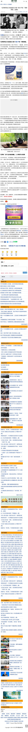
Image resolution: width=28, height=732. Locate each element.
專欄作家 (4, 681)
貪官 (11, 548)
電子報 (7, 714)
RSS (26, 716)
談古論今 (12, 703)
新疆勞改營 (8, 563)
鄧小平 (17, 41)
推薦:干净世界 (4, 718)
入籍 (21, 565)
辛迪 (2, 689)
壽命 (8, 573)
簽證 (16, 565)
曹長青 (21, 687)
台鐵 (16, 537)
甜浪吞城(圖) (4, 348)
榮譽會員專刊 (5, 344)
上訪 (8, 560)
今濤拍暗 (6, 683)
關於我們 (13, 714)
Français (12, 723)
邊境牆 (18, 545)
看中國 (4, 550)
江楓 (15, 687)
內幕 (3, 548)
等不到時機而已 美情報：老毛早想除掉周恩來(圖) (11, 284)
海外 (7, 567)
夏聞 (4, 685)
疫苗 (10, 543)
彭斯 (22, 545)
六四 (5, 543)
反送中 (8, 548)
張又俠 (8, 539)
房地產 (12, 554)
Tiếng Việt (16, 723)
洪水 (4, 541)
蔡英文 (10, 556)
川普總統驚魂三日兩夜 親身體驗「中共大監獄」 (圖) (12, 320)
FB (18, 550)
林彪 (15, 569)
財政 (18, 554)
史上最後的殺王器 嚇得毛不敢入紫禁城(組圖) (10, 291)
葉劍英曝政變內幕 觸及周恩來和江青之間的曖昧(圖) (12, 302)
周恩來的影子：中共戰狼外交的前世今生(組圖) (12, 436)
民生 (4, 567)
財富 (21, 554)
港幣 (10, 554)
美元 (15, 552)
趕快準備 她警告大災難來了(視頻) (9, 466)
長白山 (14, 561)
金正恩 (6, 545)
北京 (13, 556)
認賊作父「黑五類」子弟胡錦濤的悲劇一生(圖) (12, 430)
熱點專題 (4, 363)
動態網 (16, 720)
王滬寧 (11, 546)
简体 (24, 1)
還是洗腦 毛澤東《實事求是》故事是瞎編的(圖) (11, 289)
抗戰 (20, 567)
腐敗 (16, 548)
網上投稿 (12, 716)
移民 (4, 565)
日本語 (20, 723)
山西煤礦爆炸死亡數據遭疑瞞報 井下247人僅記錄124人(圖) (15, 404)
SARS (4, 563)
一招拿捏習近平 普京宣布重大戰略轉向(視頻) (10, 338)
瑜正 (12, 687)
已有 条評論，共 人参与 (7, 265)
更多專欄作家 (19, 691)
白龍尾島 (18, 561)
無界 (20, 720)
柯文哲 (12, 543)
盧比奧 (19, 535)
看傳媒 (25, 718)
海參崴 (4, 556)
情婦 (14, 548)
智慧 (14, 571)
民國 (15, 567)
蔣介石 (5, 569)
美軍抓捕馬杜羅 (4, 370)
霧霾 (13, 558)
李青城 (6, 687)
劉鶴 (9, 546)
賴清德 (16, 535)
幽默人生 (10, 571)
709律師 (5, 560)
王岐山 (9, 545)
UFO (20, 543)
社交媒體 (15, 550)
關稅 (16, 545)
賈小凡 (12, 683)
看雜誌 (19, 718)
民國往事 (7, 703)
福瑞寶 (8, 720)
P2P (11, 558)
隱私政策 (24, 714)
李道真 (16, 683)
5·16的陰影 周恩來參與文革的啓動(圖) (9, 451)
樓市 (16, 554)
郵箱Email (3, 710)
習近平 (4, 539)
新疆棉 (20, 539)
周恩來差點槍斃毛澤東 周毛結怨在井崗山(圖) (10, 297)
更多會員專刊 (19, 361)
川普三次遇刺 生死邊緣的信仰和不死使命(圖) (11, 352)
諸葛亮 (3, 571)
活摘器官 (19, 560)
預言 (21, 571)
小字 (26, 11)
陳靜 (9, 685)
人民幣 (20, 552)
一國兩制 (9, 550)
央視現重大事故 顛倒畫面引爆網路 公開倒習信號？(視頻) (15, 663)
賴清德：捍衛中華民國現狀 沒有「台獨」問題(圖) (11, 310)
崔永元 (18, 546)
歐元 (5, 554)
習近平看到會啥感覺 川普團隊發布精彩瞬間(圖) (11, 336)
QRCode (11, 241)
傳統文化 (4, 705)
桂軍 (18, 567)
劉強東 (16, 556)
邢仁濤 (9, 687)
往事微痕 (11, 541)
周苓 (7, 685)
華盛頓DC (16, 722)
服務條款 (18, 714)
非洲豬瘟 (5, 558)
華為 (3, 545)
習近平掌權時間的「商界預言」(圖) (9, 468)
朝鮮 (20, 550)
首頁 (1, 4)
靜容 (3, 687)
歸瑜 (19, 683)
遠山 (2, 685)
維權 (2, 560)
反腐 (18, 548)
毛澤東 (2, 35)
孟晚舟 (12, 545)
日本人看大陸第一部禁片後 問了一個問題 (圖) (11, 444)
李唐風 (11, 685)
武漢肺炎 (10, 535)
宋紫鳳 (2, 683)
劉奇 (17, 569)
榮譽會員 (19, 230)
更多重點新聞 (19, 425)
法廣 (12, 550)
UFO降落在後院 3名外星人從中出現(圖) (10, 620)
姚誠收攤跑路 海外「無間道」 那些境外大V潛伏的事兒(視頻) (15, 421)
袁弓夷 (7, 541)
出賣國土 (12, 539)
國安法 (19, 537)
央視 (21, 563)
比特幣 (2, 554)
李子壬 (17, 687)
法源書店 (15, 718)
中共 (10, 82)
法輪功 (11, 560)
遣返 (14, 565)
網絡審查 (15, 560)
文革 (10, 573)
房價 (22, 556)
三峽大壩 (16, 539)
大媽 (19, 556)
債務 (10, 552)
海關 (12, 565)
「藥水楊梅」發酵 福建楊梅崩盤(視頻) (10, 485)
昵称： (3, 262)
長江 (2, 541)
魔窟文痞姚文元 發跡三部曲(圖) (7, 286)
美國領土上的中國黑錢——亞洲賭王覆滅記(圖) (12, 346)
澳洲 (13, 567)
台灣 (8, 556)
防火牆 (20, 558)
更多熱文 (21, 598)
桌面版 (3, 714)
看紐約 (22, 718)
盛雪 (17, 685)
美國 (2, 546)
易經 (7, 571)
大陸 (9, 558)
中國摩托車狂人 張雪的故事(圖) (8, 350)
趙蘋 (19, 685)
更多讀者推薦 (24, 340)
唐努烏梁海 (10, 561)
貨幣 (17, 552)
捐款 (2, 716)
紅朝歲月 (10, 4)
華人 (2, 565)
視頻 (2, 637)
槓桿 (12, 552)
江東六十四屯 (4, 561)
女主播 (18, 563)
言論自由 (14, 563)
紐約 (13, 722)
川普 (13, 535)
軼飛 (21, 683)
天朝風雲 (3, 703)
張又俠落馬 (3, 367)
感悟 (16, 571)
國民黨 (13, 537)
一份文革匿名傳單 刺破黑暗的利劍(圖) (9, 295)
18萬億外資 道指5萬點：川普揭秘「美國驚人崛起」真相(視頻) (15, 669)
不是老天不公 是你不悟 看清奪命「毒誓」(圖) (11, 478)
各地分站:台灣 (8, 722)
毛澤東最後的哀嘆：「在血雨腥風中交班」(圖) (11, 300)
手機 (18, 571)
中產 (2, 556)
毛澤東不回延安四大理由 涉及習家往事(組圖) (10, 304)
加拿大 (2, 552)
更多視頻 (21, 679)
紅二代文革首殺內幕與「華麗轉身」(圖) (10, 438)
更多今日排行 (19, 495)
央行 (8, 552)
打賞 (20, 11)
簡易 (10, 683)
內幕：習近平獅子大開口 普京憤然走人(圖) (10, 333)
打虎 (21, 548)
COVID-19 (4, 537)
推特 (22, 716)
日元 (8, 554)
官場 (2, 550)
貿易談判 (5, 546)
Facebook (18, 716)
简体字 (8, 723)
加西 (22, 722)
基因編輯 (16, 558)
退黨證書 (13, 720)
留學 (9, 565)
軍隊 (22, 93)
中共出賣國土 (16, 541)
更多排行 (21, 635)
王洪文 (25, 53)
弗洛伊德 (17, 543)
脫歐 (5, 552)
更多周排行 (20, 531)
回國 (19, 565)
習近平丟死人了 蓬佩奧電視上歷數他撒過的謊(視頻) (12, 322)
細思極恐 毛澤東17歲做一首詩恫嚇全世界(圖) (10, 293)
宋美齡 (8, 569)
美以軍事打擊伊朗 (5, 365)
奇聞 (2, 573)
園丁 (15, 685)
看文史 (5, 4)
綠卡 (2, 567)
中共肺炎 (3, 535)
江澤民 (15, 546)
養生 (12, 573)
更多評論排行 (24, 325)
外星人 (4, 573)
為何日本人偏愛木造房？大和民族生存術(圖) (11, 354)
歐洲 (20, 722)
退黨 (8, 543)
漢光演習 (9, 537)
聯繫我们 (7, 716)
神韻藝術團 (10, 718)
